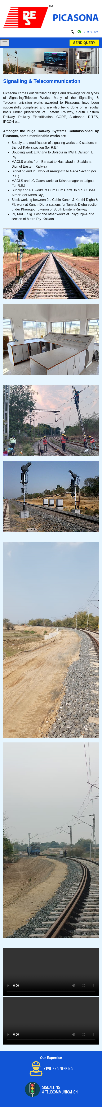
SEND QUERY (84, 43)
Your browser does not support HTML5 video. (51, 972)
